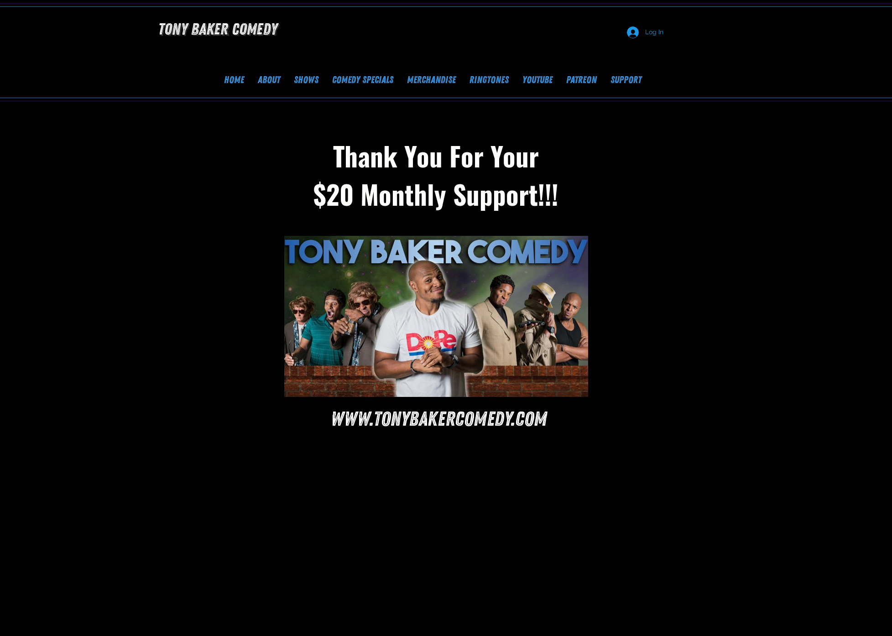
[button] (626, 80)
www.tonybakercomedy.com (439, 419)
